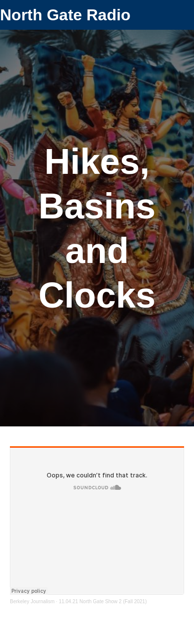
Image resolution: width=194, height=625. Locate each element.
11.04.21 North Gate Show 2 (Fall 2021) (102, 601)
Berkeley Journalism (32, 601)
